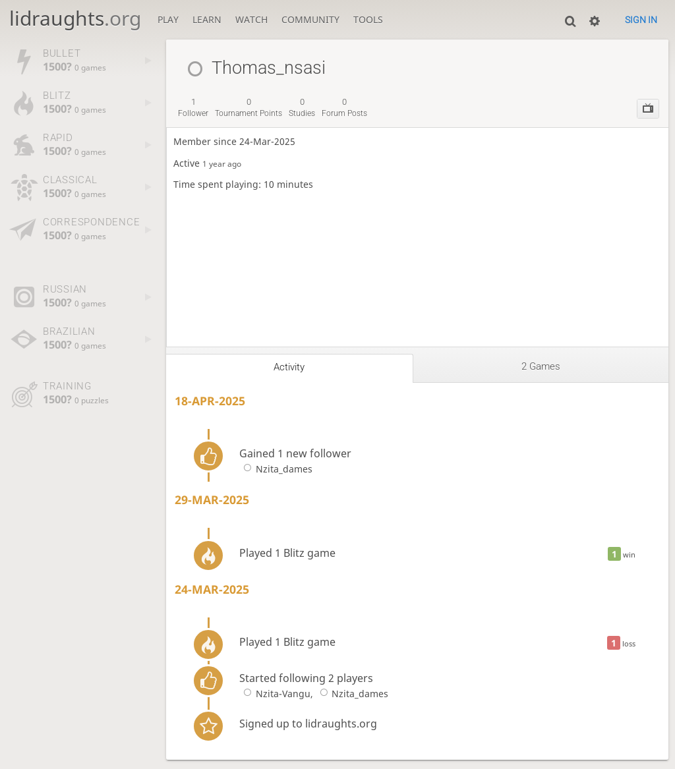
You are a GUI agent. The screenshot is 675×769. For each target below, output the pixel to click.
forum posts (344, 107)
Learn (206, 19)
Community (310, 19)
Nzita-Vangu (274, 693)
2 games (540, 366)
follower (193, 107)
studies (302, 107)
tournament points (248, 107)
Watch (251, 19)
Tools (368, 19)
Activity (289, 367)
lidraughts (75, 18)
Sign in (641, 19)
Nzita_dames (275, 469)
